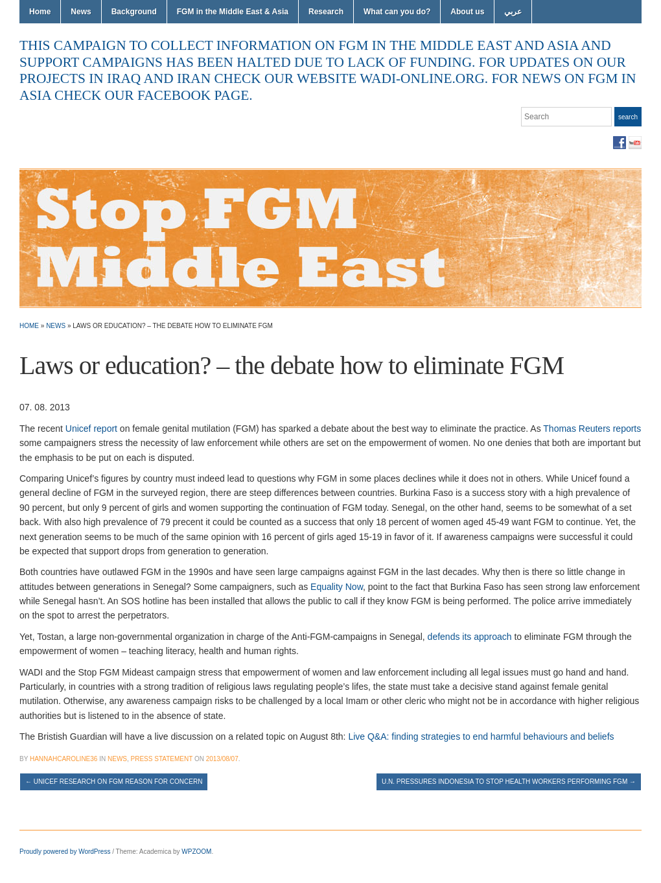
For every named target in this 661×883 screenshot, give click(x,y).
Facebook (619, 142)
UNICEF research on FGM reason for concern (113, 781)
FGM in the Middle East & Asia (232, 11)
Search (628, 117)
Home (40, 11)
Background (134, 11)
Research (325, 11)
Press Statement (162, 758)
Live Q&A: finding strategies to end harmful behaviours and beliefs (481, 736)
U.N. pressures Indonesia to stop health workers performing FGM (509, 781)
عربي (513, 11)
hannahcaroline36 (63, 758)
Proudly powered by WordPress (64, 851)
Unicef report (91, 428)
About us (467, 11)
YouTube (635, 142)
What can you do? (397, 11)
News (81, 11)
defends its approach (470, 636)
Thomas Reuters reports (592, 428)
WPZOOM (196, 851)
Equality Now (336, 587)
